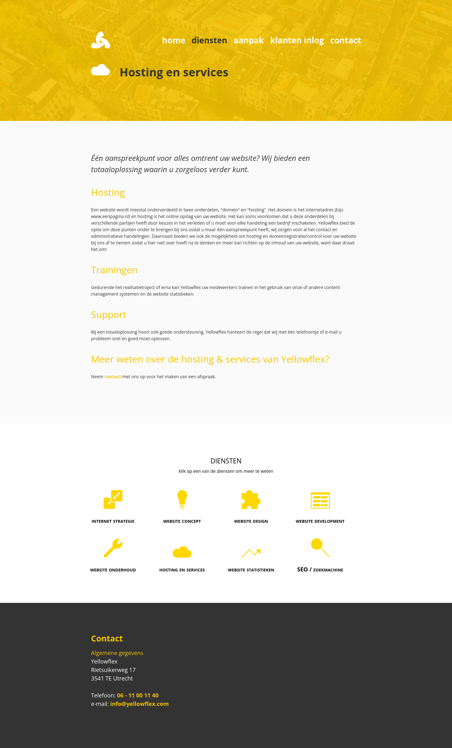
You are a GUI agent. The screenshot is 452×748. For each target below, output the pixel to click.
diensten (209, 40)
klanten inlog (297, 40)
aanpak (249, 40)
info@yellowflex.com (139, 703)
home (173, 40)
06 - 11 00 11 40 (138, 695)
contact (345, 40)
